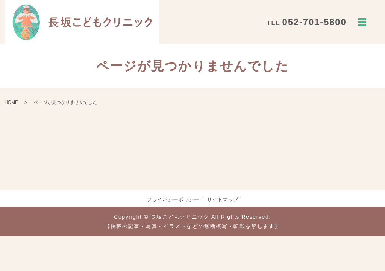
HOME (11, 102)
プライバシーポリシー (173, 199)
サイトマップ (222, 199)
